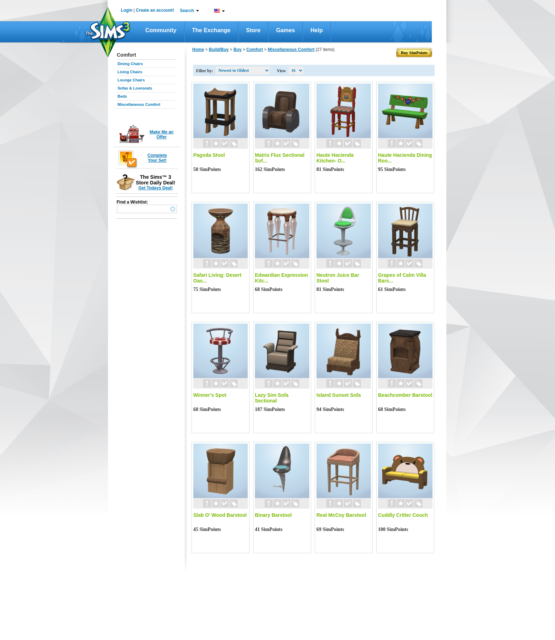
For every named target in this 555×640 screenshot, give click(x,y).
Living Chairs (130, 72)
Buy (238, 49)
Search (187, 10)
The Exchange (211, 30)
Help (316, 30)
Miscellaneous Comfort (139, 104)
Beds (122, 96)
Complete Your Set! (157, 158)
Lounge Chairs (131, 80)
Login (126, 10)
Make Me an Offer (161, 134)
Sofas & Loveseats (135, 88)
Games (285, 30)
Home (198, 49)
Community (161, 30)
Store (253, 30)
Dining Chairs (130, 64)
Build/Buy (219, 49)
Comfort (254, 49)
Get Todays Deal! (155, 187)
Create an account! (155, 10)
